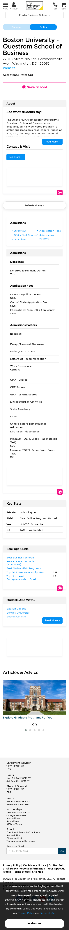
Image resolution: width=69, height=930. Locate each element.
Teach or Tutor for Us (18, 812)
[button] (26, 730)
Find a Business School (34, 15)
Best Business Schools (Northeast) (20, 563)
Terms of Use (47, 913)
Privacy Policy (26, 913)
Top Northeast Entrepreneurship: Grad (21, 578)
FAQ (8, 769)
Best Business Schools (20, 557)
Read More (52, 141)
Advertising (12, 821)
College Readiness (16, 815)
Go (62, 851)
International (13, 818)
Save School (60, 192)
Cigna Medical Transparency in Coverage (20, 839)
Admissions (35, 205)
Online (44, 27)
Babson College (16, 608)
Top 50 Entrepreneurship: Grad (25, 572)
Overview (20, 230)
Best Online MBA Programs (23, 568)
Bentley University (17, 612)
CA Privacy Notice (34, 865)
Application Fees (50, 230)
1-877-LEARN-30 (15, 766)
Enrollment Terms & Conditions (23, 832)
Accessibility (13, 835)
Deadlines (20, 239)
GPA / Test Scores (25, 235)
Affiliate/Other (14, 824)
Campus (16, 27)
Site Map (37, 871)
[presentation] (33, 724)
